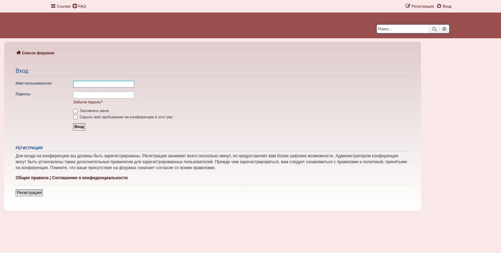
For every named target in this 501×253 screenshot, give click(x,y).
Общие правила (32, 177)
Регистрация (29, 192)
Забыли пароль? (88, 102)
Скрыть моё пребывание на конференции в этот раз (123, 117)
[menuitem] (79, 6)
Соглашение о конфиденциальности (90, 177)
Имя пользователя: (34, 83)
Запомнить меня (91, 111)
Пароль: (23, 94)
